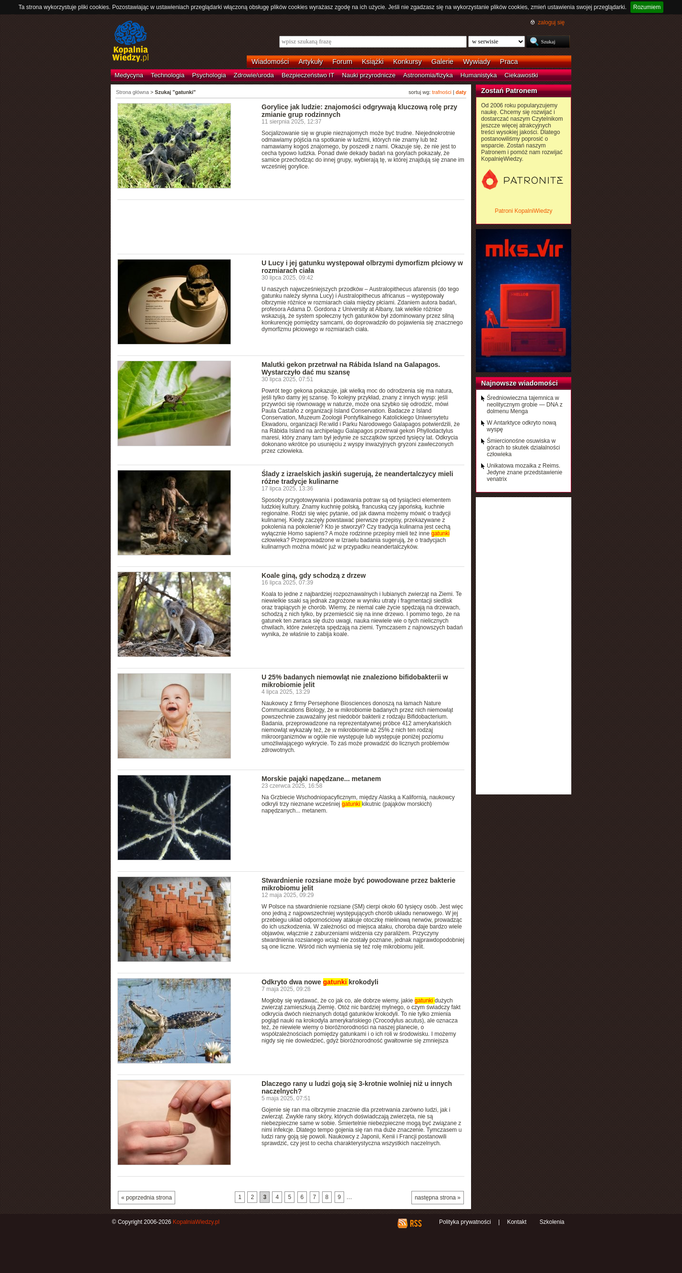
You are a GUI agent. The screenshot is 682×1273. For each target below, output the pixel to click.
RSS (415, 1223)
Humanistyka (479, 75)
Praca (509, 61)
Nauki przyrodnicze (369, 75)
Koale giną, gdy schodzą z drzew (314, 575)
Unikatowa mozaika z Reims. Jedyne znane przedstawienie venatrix (524, 472)
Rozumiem (647, 7)
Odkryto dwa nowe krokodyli (320, 982)
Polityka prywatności (465, 1222)
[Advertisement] (291, 226)
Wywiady (476, 61)
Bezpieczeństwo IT (308, 75)
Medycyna (129, 75)
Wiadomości (270, 61)
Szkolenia (551, 1222)
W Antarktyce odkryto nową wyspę (521, 426)
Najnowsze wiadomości (519, 383)
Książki (373, 61)
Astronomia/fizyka (428, 75)
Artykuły (310, 61)
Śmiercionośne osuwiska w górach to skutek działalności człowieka (523, 448)
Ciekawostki (521, 75)
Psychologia (209, 75)
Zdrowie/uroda (254, 75)
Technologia (167, 75)
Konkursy (407, 61)
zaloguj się (551, 22)
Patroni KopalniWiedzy (524, 211)
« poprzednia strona (146, 1197)
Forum (343, 61)
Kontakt (516, 1222)
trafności (441, 92)
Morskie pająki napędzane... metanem (321, 779)
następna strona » (438, 1197)
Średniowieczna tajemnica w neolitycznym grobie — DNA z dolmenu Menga (525, 405)
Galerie (442, 61)
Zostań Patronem (509, 90)
